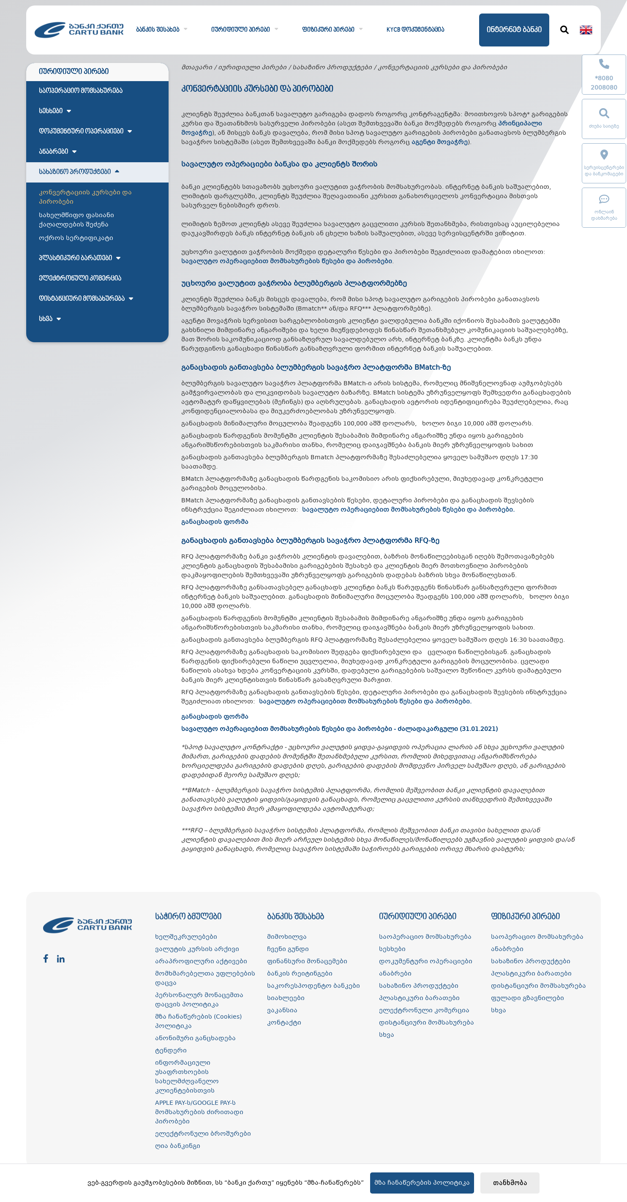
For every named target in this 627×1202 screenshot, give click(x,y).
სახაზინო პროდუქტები (332, 67)
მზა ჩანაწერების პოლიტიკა (422, 1183)
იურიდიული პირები (252, 67)
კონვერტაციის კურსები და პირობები (85, 197)
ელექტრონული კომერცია (80, 278)
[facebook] (46, 959)
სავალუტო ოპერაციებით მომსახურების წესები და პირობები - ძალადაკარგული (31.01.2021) (339, 729)
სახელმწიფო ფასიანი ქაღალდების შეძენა (76, 220)
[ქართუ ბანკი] (79, 40)
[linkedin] (61, 959)
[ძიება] (564, 30)
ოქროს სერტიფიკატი (76, 238)
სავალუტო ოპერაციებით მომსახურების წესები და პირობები (407, 510)
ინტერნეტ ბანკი (514, 30)
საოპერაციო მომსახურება (81, 91)
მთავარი (196, 67)
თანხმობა (510, 1183)
